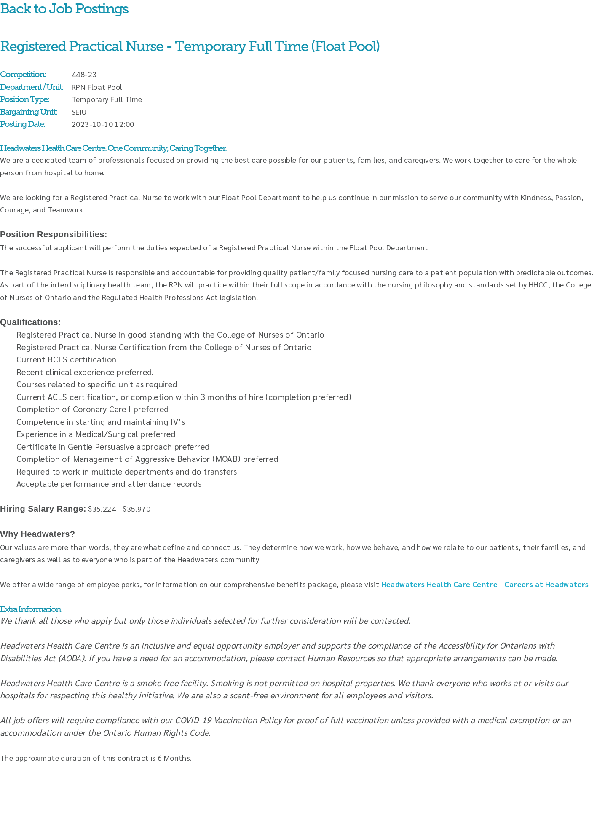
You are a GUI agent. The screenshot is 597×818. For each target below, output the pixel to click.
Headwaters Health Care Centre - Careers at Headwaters (485, 584)
